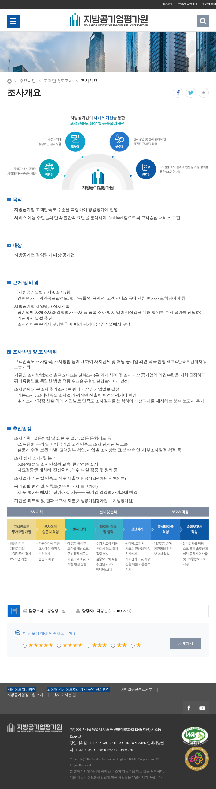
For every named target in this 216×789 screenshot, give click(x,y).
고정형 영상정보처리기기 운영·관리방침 (78, 689)
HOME (168, 4)
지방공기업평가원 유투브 (202, 708)
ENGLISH (209, 4)
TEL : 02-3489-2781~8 (90, 750)
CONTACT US (187, 4)
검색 (203, 21)
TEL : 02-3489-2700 (102, 743)
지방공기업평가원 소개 (25, 695)
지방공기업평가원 (22, 726)
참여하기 (185, 643)
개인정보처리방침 (22, 689)
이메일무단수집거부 (136, 689)
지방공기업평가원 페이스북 (189, 708)
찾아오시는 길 (65, 695)
